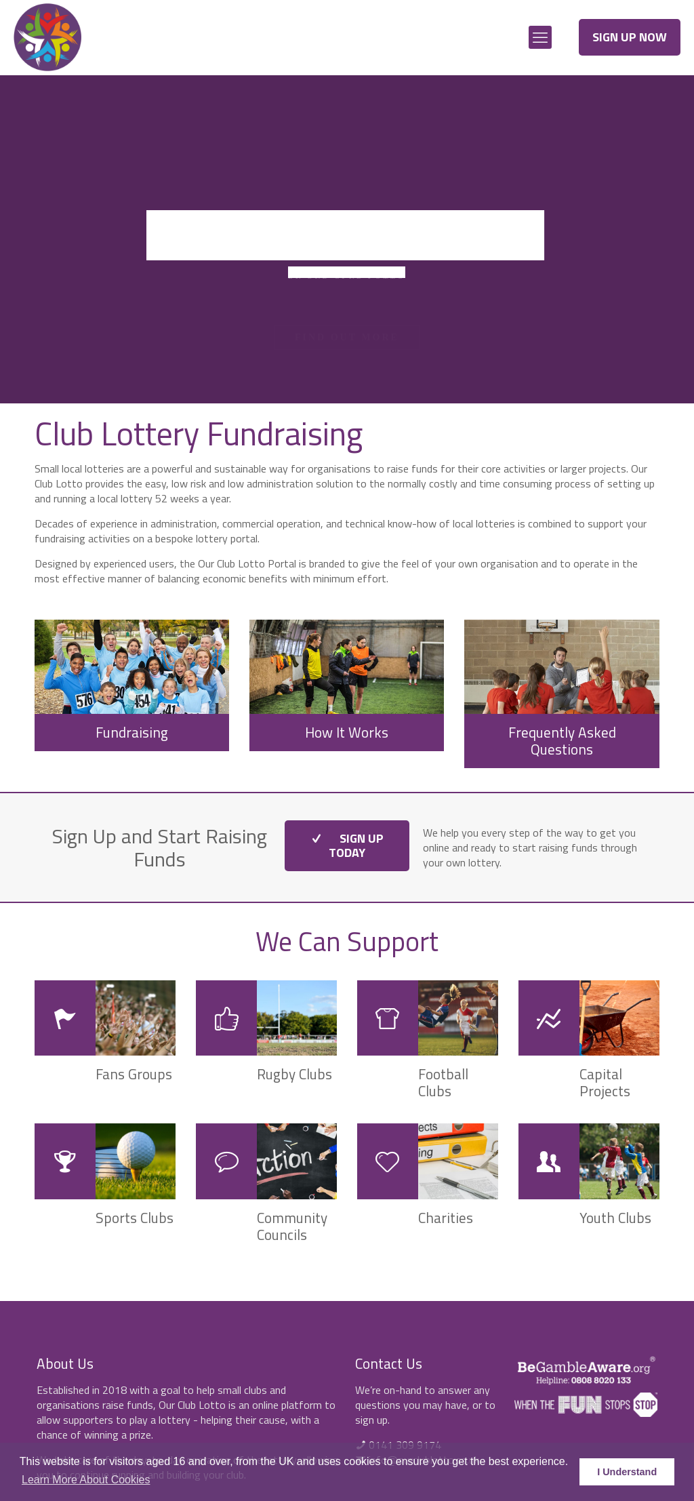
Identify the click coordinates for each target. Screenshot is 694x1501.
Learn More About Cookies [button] (86, 1479)
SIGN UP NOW (629, 37)
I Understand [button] (627, 1471)
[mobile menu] (540, 37)
